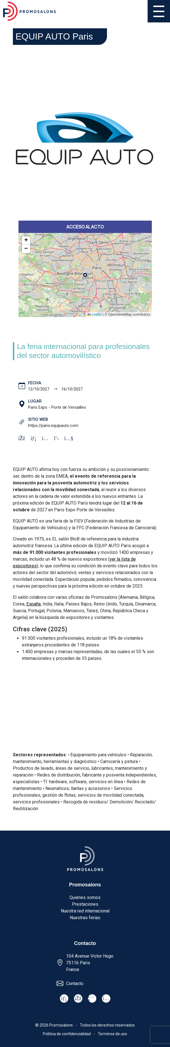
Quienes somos (85, 897)
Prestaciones (85, 904)
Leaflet (94, 314)
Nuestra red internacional (85, 911)
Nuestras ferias (85, 917)
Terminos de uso (112, 1034)
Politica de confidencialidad (67, 1034)
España (33, 604)
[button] (26, 240)
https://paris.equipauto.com (53, 425)
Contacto (74, 983)
